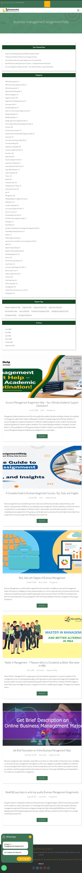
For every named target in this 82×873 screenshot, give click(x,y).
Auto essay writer (10, 104)
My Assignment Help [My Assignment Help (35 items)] (10, 315)
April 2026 (8, 336)
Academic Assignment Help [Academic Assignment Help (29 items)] (12, 307)
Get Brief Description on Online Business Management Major (42, 750)
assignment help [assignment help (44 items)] (26, 307)
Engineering (8, 156)
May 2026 (8, 332)
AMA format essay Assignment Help (15, 85)
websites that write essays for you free (15, 290)
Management (9, 195)
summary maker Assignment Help (14, 267)
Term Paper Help (10, 280)
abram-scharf (42, 582)
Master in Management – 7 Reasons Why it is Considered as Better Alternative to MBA (42, 664)
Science (7, 257)
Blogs (49, 849)
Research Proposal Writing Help (13, 251)
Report (7, 244)
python (7, 234)
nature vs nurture (10, 212)
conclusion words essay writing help (15, 140)
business (7, 127)
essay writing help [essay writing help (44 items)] (24, 311)
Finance (7, 176)
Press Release (9, 225)
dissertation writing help (11, 147)
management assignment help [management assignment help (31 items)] (59, 311)
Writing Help (8, 293)
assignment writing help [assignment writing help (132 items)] (55, 307)
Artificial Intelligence (10, 94)
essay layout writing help (12, 163)
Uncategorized (9, 287)
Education (8, 153)
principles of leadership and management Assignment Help (21, 228)
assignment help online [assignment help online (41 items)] (40, 307)
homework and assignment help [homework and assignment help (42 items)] (40, 311)
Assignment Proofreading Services (14, 101)
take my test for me (10, 270)
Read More (42, 436)
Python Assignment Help (12, 238)
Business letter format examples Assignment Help (18, 134)
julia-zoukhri (40, 670)
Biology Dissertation (10, 114)
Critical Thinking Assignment (35, 859)
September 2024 (9, 345)
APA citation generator (11, 88)
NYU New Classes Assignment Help (14, 218)
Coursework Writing (10, 143)
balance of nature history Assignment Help (17, 111)
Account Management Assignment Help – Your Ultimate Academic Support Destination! (29, 67)
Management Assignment (68, 859)
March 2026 (8, 339)
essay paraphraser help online (13, 166)
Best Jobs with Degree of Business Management (42, 577)
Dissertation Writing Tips (52, 859)
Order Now (47, 4)
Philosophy (8, 222)
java (6, 192)
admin (42, 410)
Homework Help (9, 182)
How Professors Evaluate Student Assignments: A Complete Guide (23, 60)
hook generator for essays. (12, 186)
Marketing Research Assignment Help (15, 199)
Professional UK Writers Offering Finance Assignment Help (21, 57)
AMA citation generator (11, 81)
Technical (7, 277)
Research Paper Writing (11, 248)
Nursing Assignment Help (12, 215)
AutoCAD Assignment (11, 107)
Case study (8, 137)
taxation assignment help (12, 274)
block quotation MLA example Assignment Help (18, 124)
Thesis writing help (10, 283)
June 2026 (8, 329)
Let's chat (24, 859)
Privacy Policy (41, 849)
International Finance (11, 189)
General (7, 179)
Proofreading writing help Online (14, 231)
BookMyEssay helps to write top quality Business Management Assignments (42, 792)
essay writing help (10, 173)
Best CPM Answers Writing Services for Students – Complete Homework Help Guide (27, 63)
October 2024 (9, 342)
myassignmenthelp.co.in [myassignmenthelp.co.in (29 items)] (25, 315)
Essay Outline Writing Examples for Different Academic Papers (22, 54)
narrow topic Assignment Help (13, 208)
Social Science (9, 264)
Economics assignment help (13, 150)
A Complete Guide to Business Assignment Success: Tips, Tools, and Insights (42, 493)
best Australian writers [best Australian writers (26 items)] (11, 311)
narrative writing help (11, 205)
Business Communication (12, 130)
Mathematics (8, 202)
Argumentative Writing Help (12, 91)
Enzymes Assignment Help (12, 160)
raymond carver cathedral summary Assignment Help (20, 241)
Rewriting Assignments (11, 254)
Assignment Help (10, 98)
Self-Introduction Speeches (12, 261)
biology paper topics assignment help (15, 121)
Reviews (33, 849)
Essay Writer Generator (11, 169)
